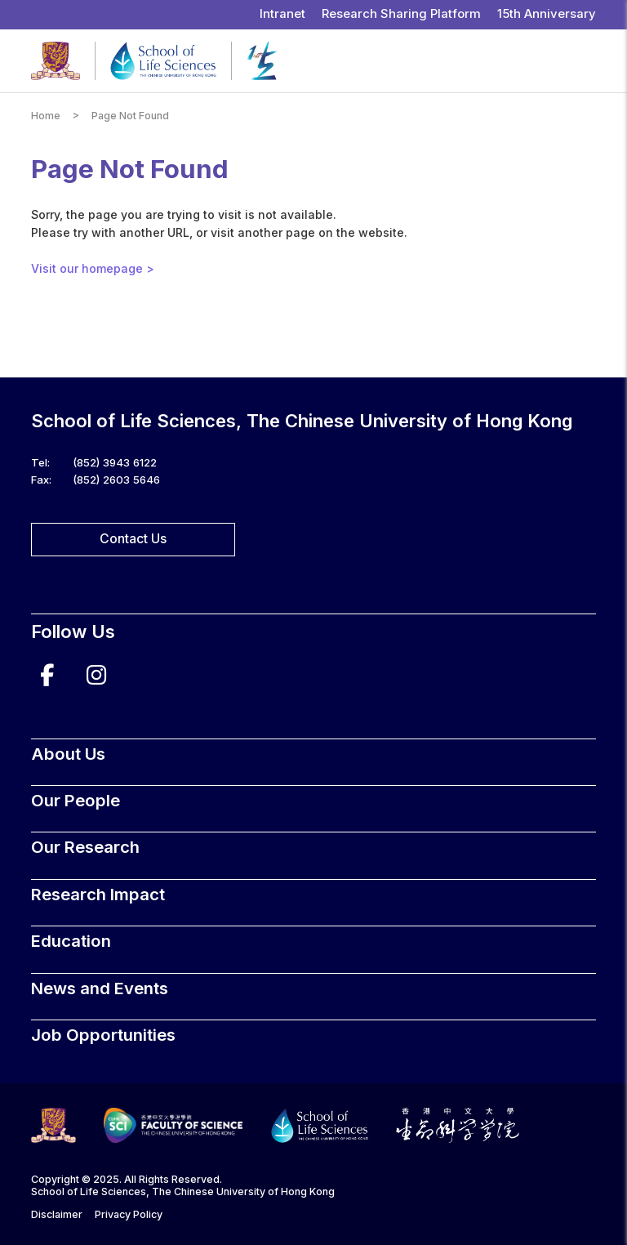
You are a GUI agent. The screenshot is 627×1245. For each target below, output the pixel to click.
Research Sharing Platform (401, 14)
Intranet (282, 14)
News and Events (99, 988)
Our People (75, 800)
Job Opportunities (103, 1034)
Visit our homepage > (92, 268)
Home (45, 115)
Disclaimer (56, 1214)
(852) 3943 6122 (115, 462)
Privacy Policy (128, 1214)
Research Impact (98, 894)
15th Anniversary (546, 14)
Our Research (85, 847)
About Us (68, 753)
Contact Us (133, 539)
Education (71, 940)
